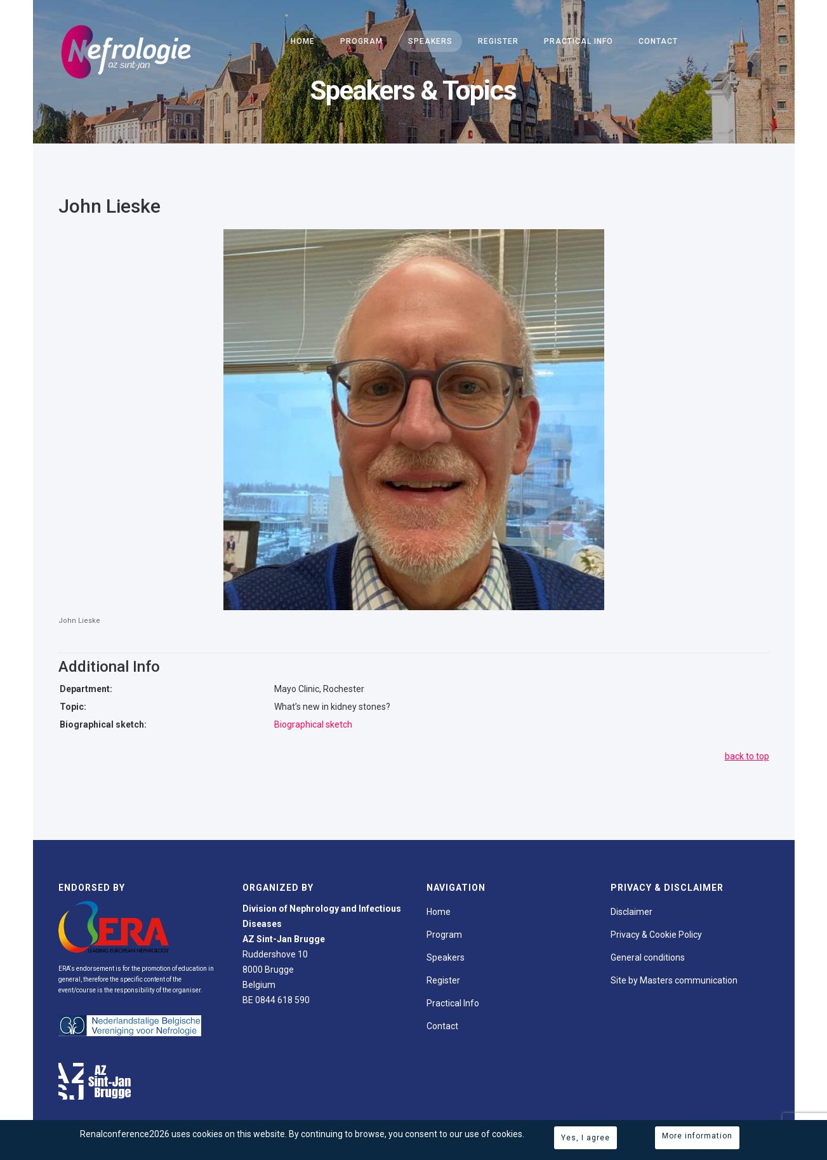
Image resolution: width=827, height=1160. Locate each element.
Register (498, 41)
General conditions (648, 957)
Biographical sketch (313, 724)
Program (361, 41)
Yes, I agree (585, 1137)
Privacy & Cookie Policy (656, 935)
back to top (747, 756)
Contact (658, 41)
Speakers (430, 41)
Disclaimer (631, 912)
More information (697, 1135)
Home (303, 41)
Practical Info (578, 41)
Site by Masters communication (674, 980)
